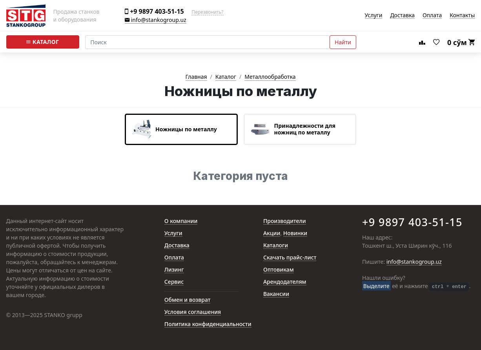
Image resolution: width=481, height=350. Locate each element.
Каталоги (275, 245)
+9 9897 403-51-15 (154, 11)
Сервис (174, 282)
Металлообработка (269, 77)
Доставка (402, 15)
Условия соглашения (192, 312)
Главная (196, 77)
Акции (272, 233)
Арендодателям (284, 282)
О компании (181, 221)
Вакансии (276, 294)
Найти (343, 42)
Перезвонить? (207, 12)
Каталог (42, 42)
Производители (284, 221)
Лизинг (174, 270)
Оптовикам (278, 270)
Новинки (295, 233)
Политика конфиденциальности (207, 324)
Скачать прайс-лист (290, 257)
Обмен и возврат (187, 300)
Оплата (432, 15)
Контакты (462, 15)
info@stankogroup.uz (155, 20)
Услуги (374, 15)
